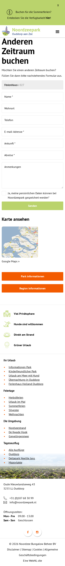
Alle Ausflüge (16, 450)
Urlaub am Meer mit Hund (24, 375)
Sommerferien (17, 406)
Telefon (8, 120)
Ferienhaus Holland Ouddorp (26, 384)
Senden (32, 205)
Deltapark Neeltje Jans (22, 458)
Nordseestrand (17, 428)
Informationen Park (20, 367)
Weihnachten (16, 414)
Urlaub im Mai (17, 401)
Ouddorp (14, 454)
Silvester (14, 410)
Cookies (37, 549)
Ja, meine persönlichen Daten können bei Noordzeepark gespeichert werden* (32, 195)
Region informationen (32, 288)
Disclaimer (13, 549)
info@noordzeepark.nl (23, 502)
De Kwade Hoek (18, 432)
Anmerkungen (12, 167)
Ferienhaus (10, 85)
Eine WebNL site (32, 560)
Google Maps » (11, 261)
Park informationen (32, 276)
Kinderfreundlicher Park (23, 371)
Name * (8, 96)
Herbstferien (16, 397)
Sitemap (26, 549)
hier (48, 18)
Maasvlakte (15, 462)
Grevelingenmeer (19, 436)
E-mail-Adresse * (14, 131)
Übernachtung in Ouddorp (24, 379)
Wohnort (9, 108)
